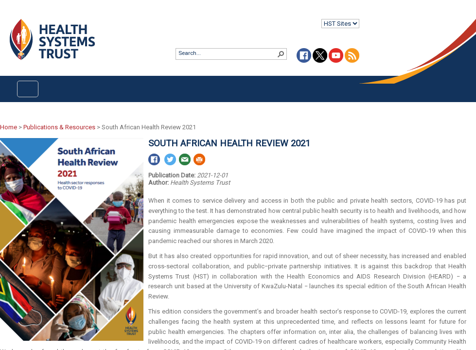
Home (8, 127)
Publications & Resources (59, 127)
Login (8, 15)
